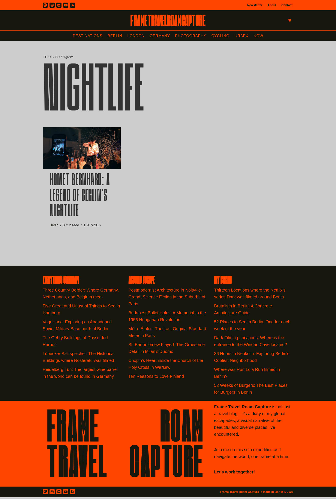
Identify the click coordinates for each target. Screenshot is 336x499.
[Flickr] (59, 5)
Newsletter (254, 5)
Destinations (86, 36)
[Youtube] (65, 5)
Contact (286, 5)
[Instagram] (52, 5)
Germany (159, 36)
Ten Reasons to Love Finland (156, 377)
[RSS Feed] (72, 493)
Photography (191, 36)
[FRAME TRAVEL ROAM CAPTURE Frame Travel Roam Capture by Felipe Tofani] (168, 20)
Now (260, 36)
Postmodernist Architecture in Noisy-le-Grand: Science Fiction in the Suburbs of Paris (166, 298)
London (135, 36)
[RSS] (72, 5)
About (271, 5)
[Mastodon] (45, 5)
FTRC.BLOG (51, 57)
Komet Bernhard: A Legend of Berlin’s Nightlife (80, 198)
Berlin (114, 36)
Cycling (221, 36)
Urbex (243, 36)
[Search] (289, 20)
